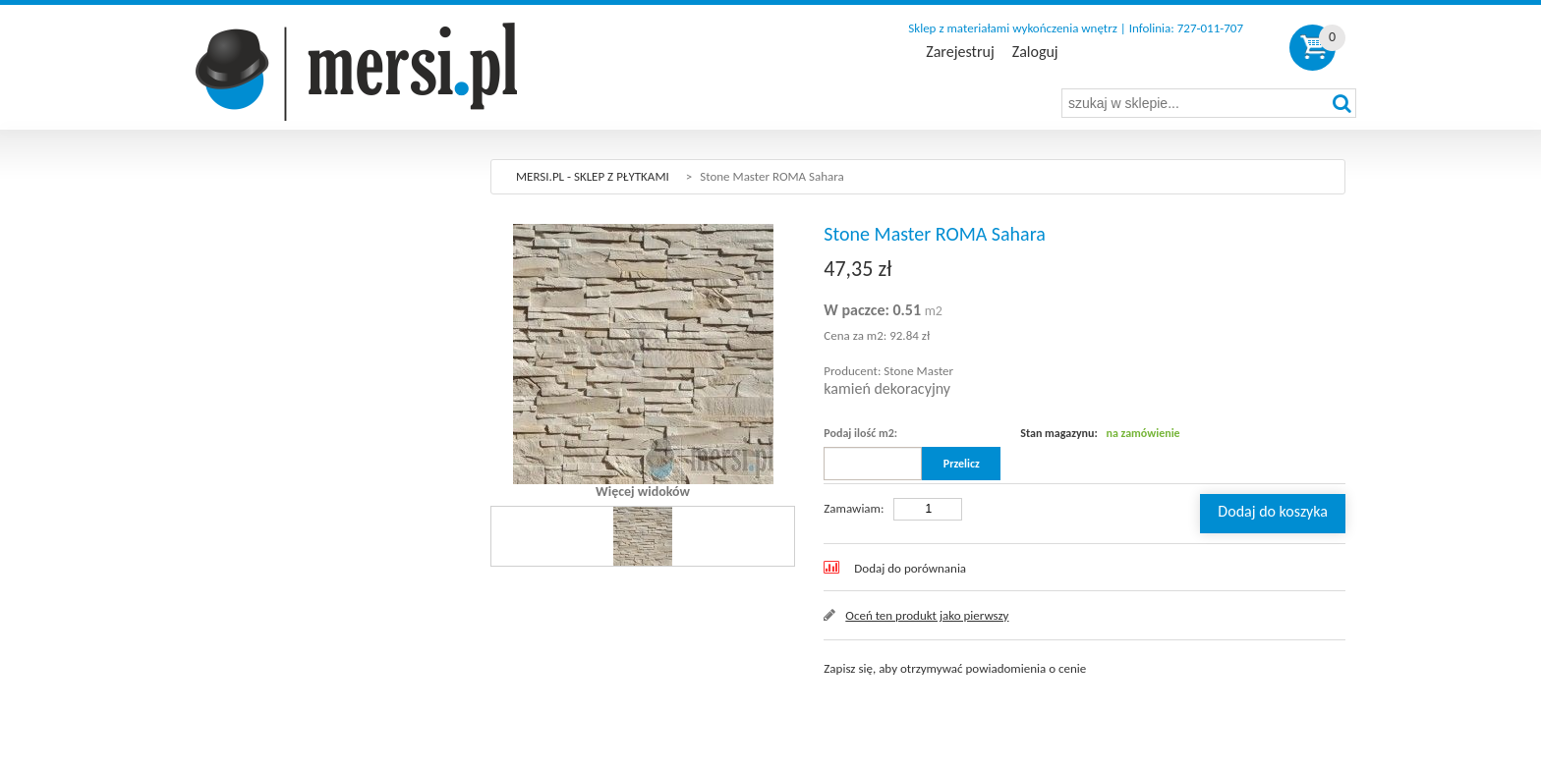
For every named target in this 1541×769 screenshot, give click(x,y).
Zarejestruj (960, 52)
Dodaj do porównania (910, 568)
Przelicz (961, 463)
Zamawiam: (854, 508)
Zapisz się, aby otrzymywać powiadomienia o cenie (955, 668)
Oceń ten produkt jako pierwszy (926, 615)
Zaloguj (1035, 52)
